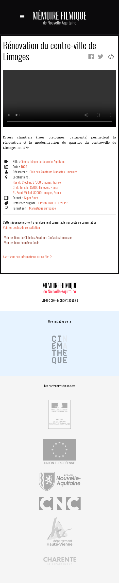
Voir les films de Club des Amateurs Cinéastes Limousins (38, 237)
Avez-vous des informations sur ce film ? (27, 256)
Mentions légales (67, 300)
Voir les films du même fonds (21, 242)
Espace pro (48, 300)
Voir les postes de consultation (50, 225)
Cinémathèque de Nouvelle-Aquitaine (42, 161)
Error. (59, 98)
